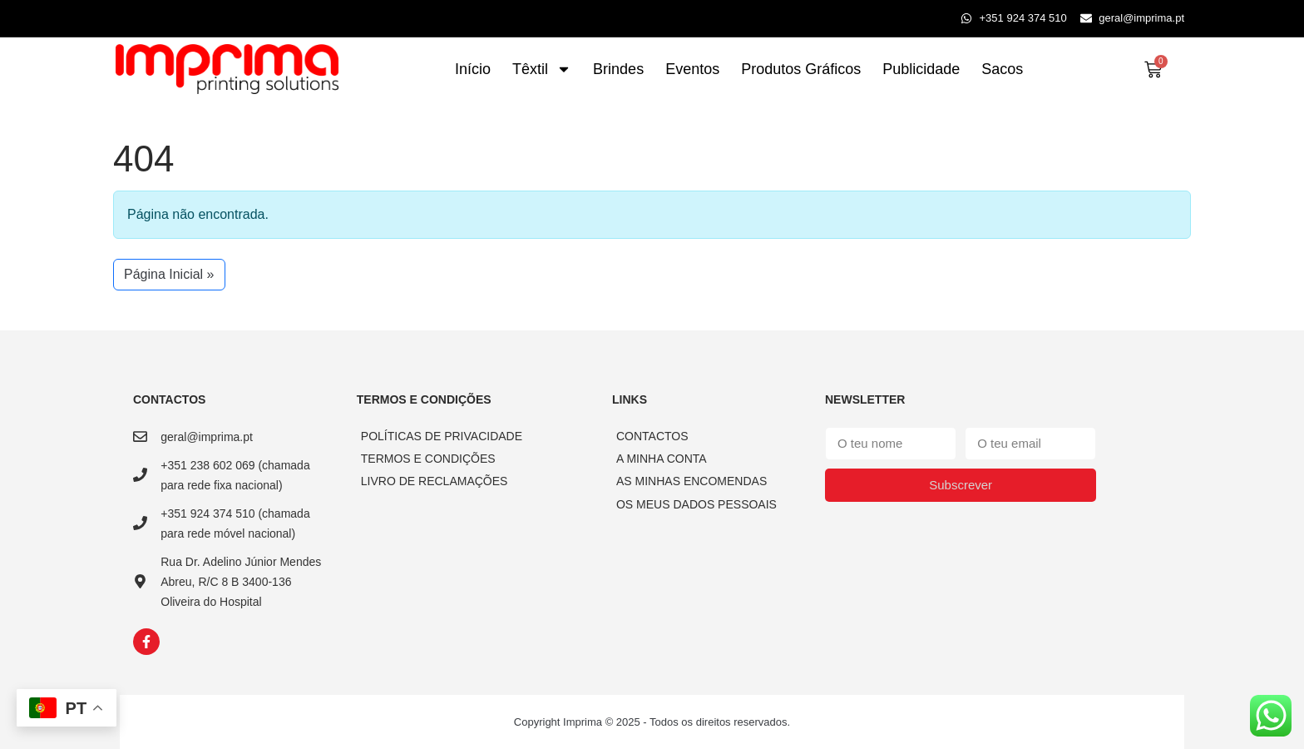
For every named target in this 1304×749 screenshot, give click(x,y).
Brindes (618, 69)
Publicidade (921, 69)
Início (473, 69)
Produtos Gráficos (801, 69)
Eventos (692, 69)
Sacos (1002, 69)
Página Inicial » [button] (169, 274)
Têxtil (541, 69)
